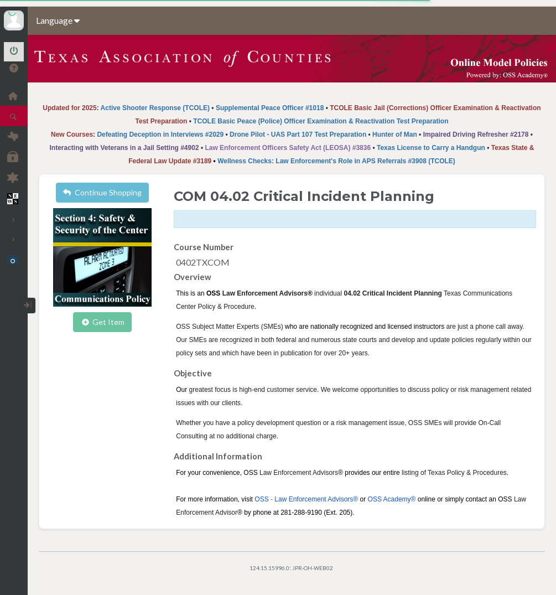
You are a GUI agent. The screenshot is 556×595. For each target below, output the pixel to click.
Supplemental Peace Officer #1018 (270, 108)
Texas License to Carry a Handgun (431, 148)
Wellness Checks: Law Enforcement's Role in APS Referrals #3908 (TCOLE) (336, 161)
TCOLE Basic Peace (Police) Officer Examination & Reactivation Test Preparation (320, 121)
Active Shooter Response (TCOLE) (155, 108)
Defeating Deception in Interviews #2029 (160, 134)
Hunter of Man (394, 134)
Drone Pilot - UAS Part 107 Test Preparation (298, 134)
